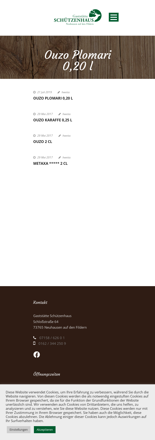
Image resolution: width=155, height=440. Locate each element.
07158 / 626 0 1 (52, 337)
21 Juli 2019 (44, 92)
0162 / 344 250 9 (52, 343)
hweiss (66, 92)
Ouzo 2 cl (42, 141)
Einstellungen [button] (19, 430)
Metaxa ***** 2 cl (50, 163)
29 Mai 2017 (45, 114)
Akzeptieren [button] (45, 430)
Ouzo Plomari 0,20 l (53, 98)
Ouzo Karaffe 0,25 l (52, 120)
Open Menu (114, 17)
